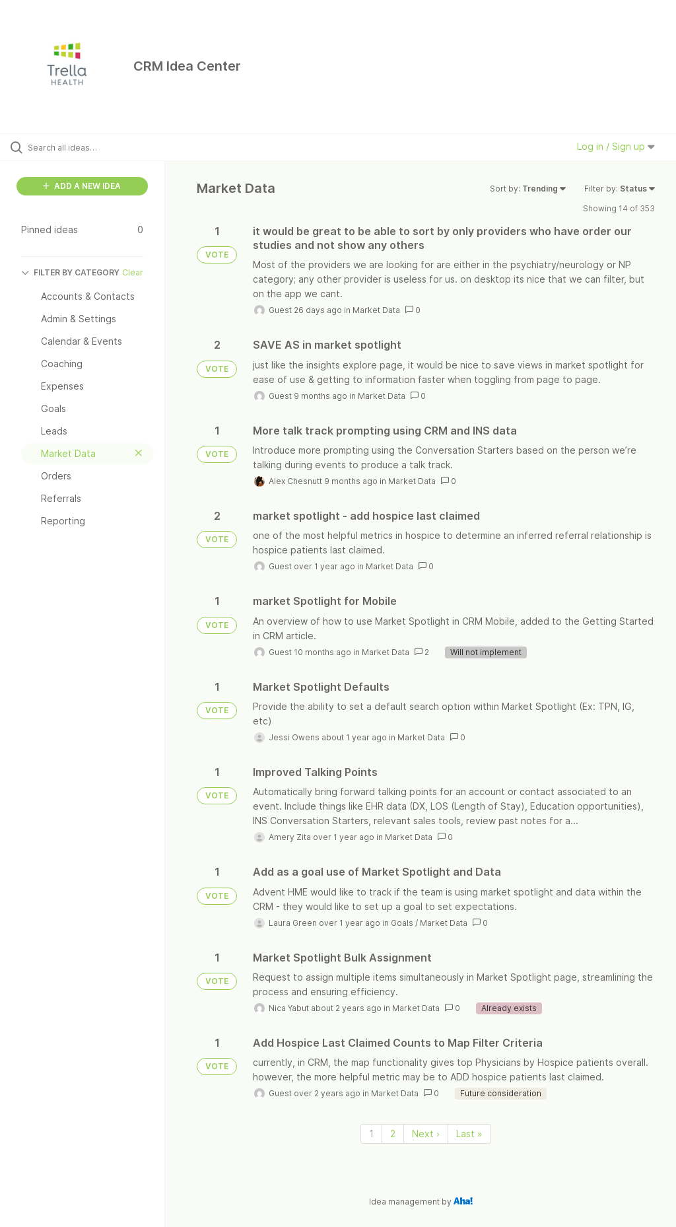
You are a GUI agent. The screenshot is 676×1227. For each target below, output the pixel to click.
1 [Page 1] (371, 1133)
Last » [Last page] (469, 1133)
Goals (402, 923)
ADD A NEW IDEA (82, 186)
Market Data (376, 310)
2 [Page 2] (392, 1133)
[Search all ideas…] (89, 147)
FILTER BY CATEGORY (70, 272)
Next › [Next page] (426, 1133)
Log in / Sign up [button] (616, 146)
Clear (132, 272)
